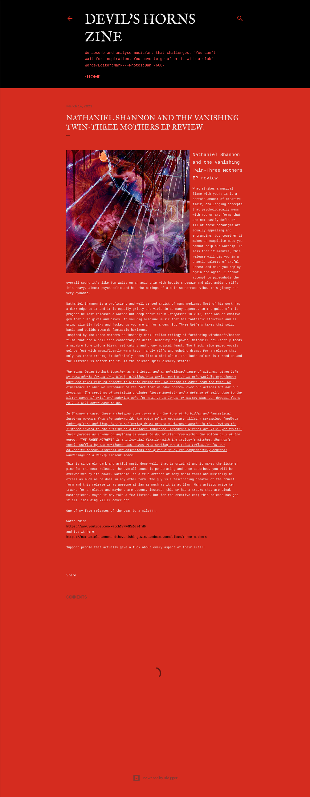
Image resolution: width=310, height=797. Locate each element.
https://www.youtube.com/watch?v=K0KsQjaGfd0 (106, 526)
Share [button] (71, 575)
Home (93, 76)
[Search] (240, 17)
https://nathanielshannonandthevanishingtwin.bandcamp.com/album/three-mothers (136, 537)
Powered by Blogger (155, 778)
